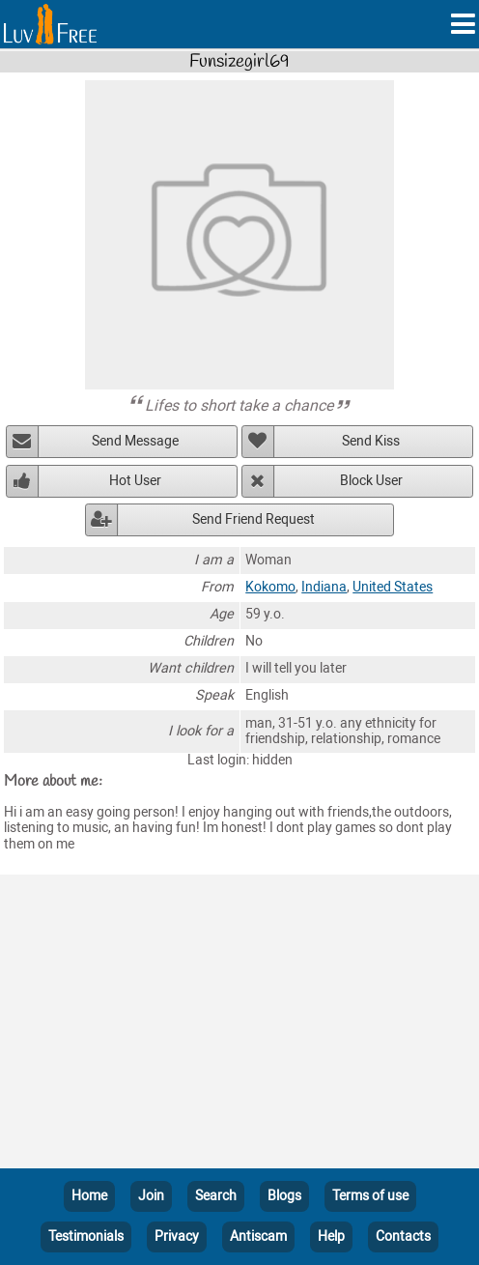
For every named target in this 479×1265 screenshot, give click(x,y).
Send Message (135, 441)
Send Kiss (371, 441)
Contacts (403, 1236)
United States (392, 587)
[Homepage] (50, 24)
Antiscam (258, 1236)
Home (89, 1196)
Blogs (284, 1196)
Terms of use (370, 1196)
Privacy (177, 1236)
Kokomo (270, 587)
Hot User (135, 481)
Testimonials (86, 1236)
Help (331, 1236)
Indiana (324, 587)
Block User (371, 481)
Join (151, 1196)
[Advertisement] (239, 1025)
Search (216, 1196)
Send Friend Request (253, 519)
